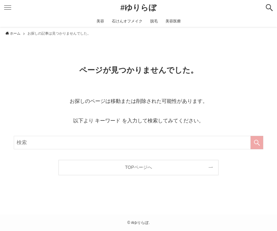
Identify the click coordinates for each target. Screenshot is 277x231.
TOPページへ (138, 167)
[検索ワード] (138, 142)
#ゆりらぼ (138, 8)
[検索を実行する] (256, 142)
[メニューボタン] (7, 7)
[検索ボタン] (269, 7)
